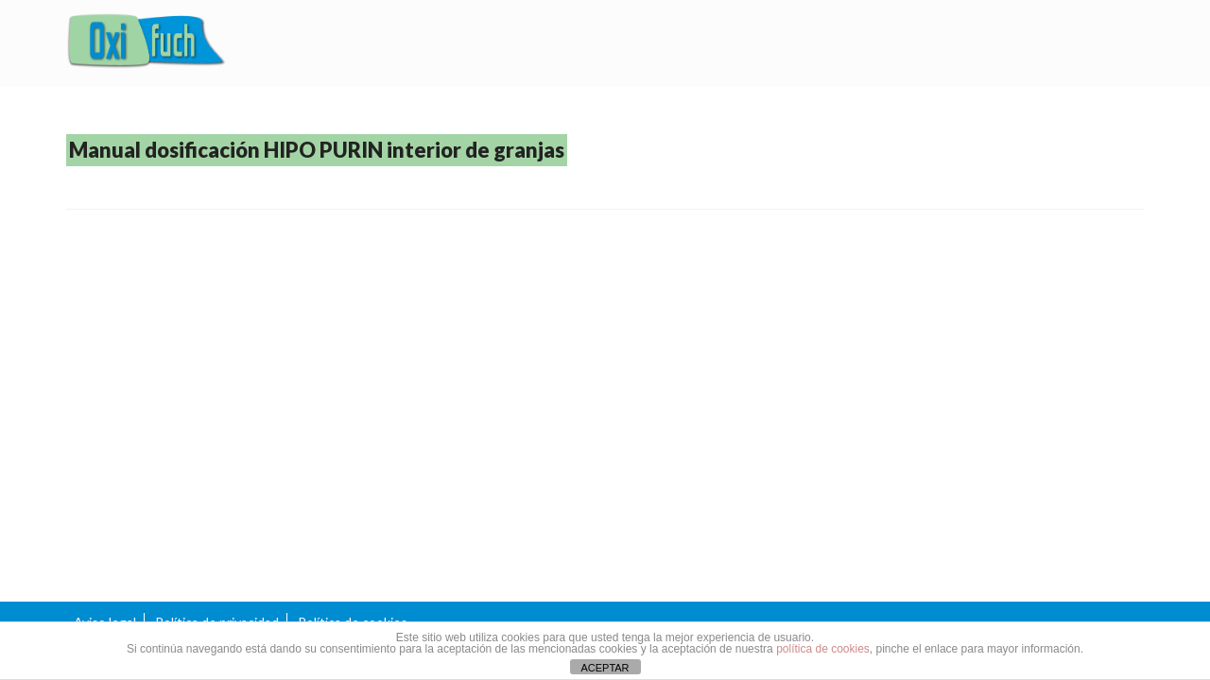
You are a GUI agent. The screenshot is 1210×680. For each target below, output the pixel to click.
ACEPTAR (604, 667)
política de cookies (823, 648)
